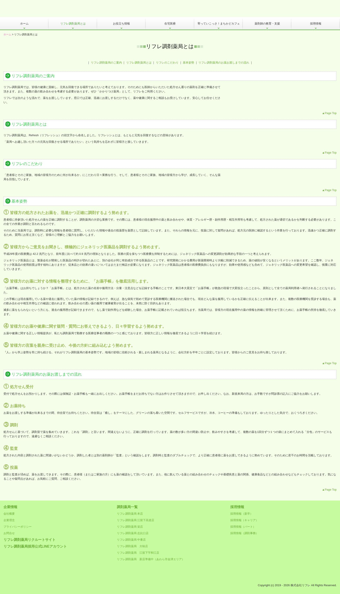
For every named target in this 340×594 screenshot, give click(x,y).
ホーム (24, 23)
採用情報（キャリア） (244, 520)
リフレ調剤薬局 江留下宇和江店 (138, 552)
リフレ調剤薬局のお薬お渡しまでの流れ (223, 62)
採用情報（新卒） (241, 513)
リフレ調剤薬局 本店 (130, 513)
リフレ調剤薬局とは (73, 23)
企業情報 (10, 507)
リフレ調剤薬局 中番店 (131, 539)
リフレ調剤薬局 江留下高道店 (135, 520)
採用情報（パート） (243, 526)
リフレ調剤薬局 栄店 (130, 526)
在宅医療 (170, 23)
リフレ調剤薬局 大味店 (132, 546)
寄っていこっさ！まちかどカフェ (219, 23)
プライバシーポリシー (17, 526)
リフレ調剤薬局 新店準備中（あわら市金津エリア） (151, 559)
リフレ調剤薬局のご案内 (106, 62)
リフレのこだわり (167, 62)
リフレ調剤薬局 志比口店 (133, 533)
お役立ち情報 (121, 23)
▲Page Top (329, 113)
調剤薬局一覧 (127, 507)
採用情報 (315, 23)
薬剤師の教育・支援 (267, 23)
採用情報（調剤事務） (244, 533)
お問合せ (9, 533)
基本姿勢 (188, 62)
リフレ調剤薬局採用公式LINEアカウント (35, 546)
